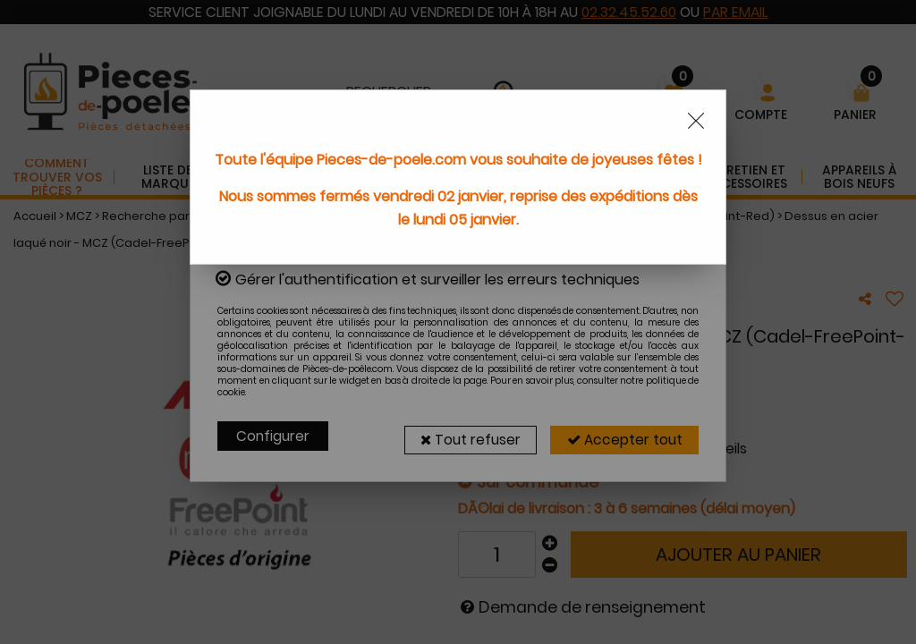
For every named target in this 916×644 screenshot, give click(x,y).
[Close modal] (696, 121)
